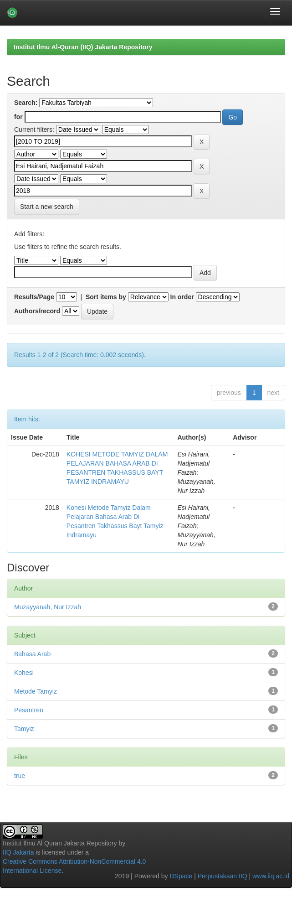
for (18, 116)
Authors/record (37, 311)
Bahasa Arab (32, 654)
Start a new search (46, 206)
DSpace (180, 876)
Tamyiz (24, 728)
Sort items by (106, 297)
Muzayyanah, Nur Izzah (47, 607)
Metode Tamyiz (35, 691)
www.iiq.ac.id (270, 876)
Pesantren (28, 710)
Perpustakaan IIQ (222, 876)
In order (182, 297)
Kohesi (24, 672)
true (19, 775)
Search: (25, 102)
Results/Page (34, 297)
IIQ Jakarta (18, 852)
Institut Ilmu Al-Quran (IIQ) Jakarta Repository (83, 47)
